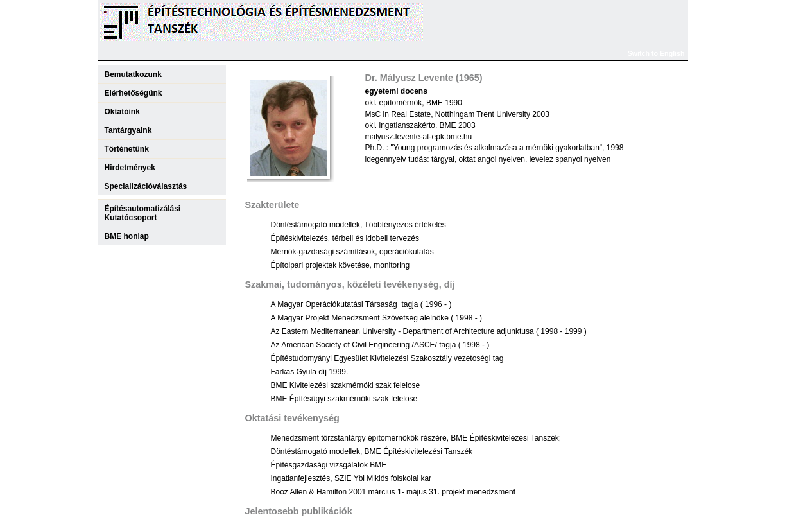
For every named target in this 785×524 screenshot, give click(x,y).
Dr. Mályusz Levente (409, 78)
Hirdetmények (130, 167)
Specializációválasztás (146, 186)
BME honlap (127, 236)
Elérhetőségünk (133, 93)
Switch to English (656, 53)
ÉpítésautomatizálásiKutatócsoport (143, 213)
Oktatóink (122, 111)
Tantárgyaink (128, 130)
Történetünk (127, 148)
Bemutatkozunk (133, 74)
